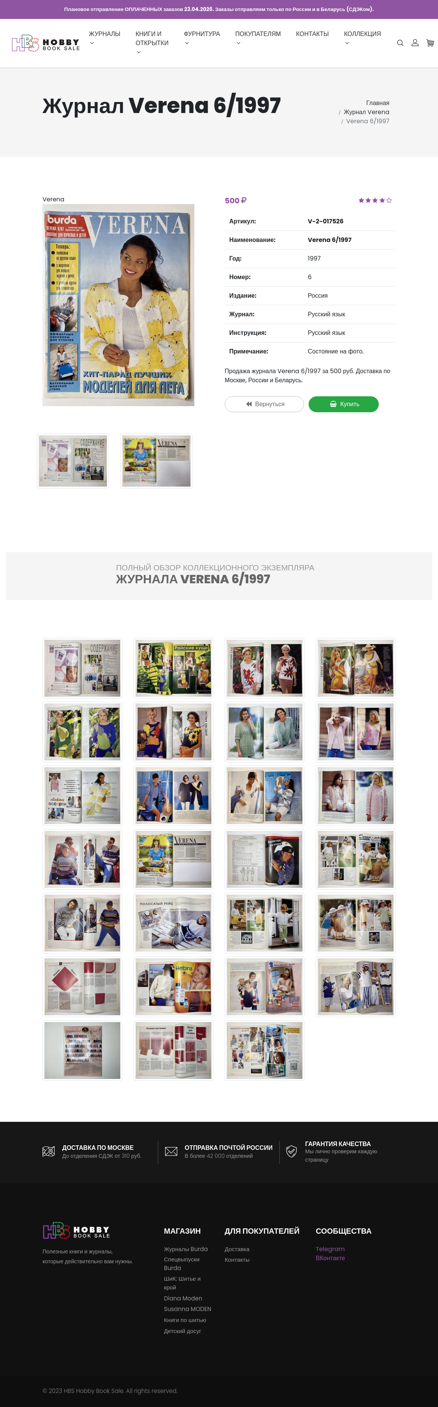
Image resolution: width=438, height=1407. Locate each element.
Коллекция (362, 38)
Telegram (330, 1249)
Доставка (237, 1249)
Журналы (104, 38)
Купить (344, 404)
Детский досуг (182, 1331)
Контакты (312, 34)
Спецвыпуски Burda (182, 1263)
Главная (377, 103)
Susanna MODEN (187, 1309)
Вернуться (265, 404)
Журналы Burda (186, 1249)
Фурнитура (202, 38)
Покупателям (258, 38)
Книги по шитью (185, 1320)
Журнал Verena (366, 112)
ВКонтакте (330, 1258)
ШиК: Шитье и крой (182, 1283)
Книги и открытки (152, 42)
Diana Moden (183, 1298)
